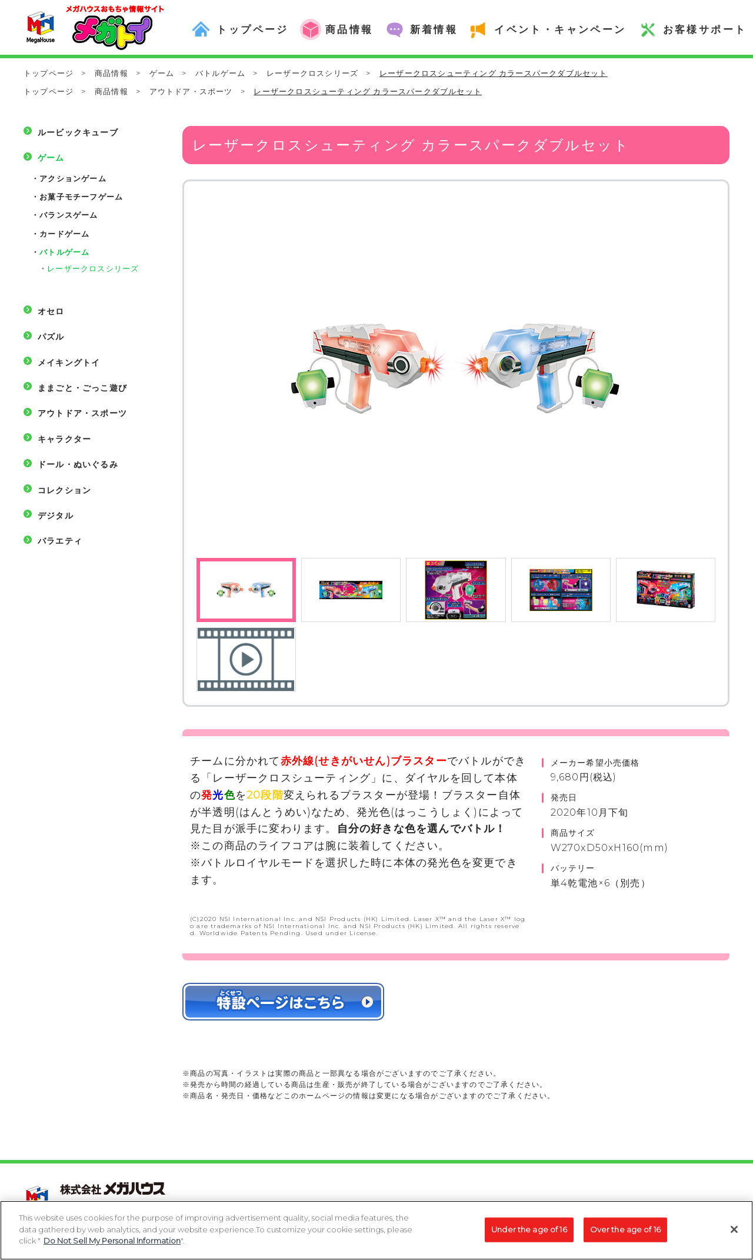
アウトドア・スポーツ (191, 91)
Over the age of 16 (625, 1234)
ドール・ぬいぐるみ (78, 464)
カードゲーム (64, 233)
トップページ (49, 73)
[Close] (734, 1235)
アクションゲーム (72, 178)
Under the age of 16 (529, 1234)
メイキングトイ (69, 362)
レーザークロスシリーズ (312, 73)
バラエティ (60, 541)
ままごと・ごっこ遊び (82, 388)
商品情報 (111, 73)
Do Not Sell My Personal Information (112, 1246)
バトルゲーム (220, 73)
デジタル (56, 515)
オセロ (51, 311)
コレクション (64, 490)
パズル (51, 336)
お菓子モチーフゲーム (81, 196)
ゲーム (162, 73)
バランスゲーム (68, 215)
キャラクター (64, 439)
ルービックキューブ (78, 132)
